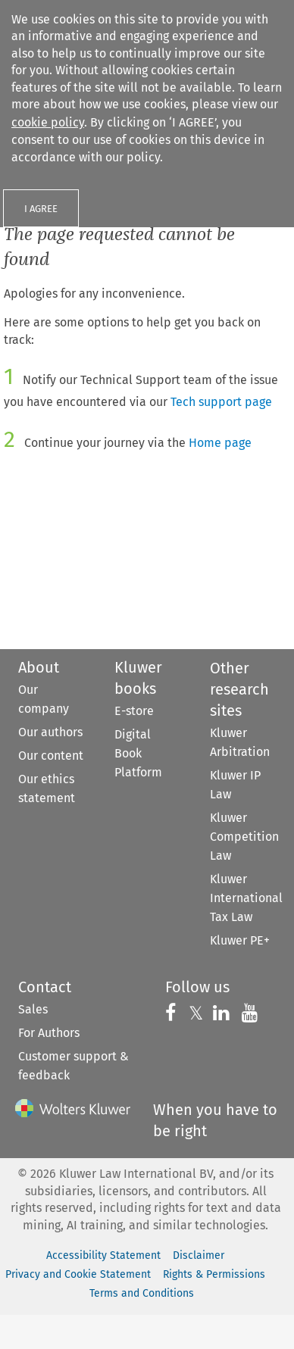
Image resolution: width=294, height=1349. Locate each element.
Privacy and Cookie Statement (78, 1274)
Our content (50, 755)
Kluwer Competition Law (244, 836)
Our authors (50, 732)
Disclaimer (198, 1255)
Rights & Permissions (214, 1274)
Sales (33, 1009)
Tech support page (221, 402)
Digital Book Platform (138, 753)
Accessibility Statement (103, 1255)
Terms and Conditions (141, 1293)
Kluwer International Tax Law (246, 898)
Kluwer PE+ (240, 940)
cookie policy (47, 122)
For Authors (49, 1033)
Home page (220, 443)
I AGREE (41, 208)
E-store (134, 711)
